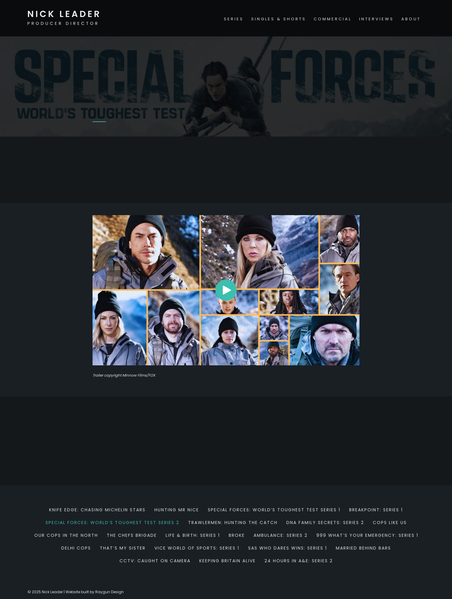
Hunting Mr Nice (176, 510)
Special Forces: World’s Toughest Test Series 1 (274, 510)
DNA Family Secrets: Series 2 (325, 522)
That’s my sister (123, 548)
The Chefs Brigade (132, 535)
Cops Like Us (390, 522)
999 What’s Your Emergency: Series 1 (367, 535)
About (411, 19)
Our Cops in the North (66, 535)
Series (234, 19)
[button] (226, 290)
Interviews (376, 19)
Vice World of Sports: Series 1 (196, 548)
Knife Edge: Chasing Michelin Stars (97, 510)
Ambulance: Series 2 (281, 535)
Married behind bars (363, 548)
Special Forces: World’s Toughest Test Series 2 (112, 522)
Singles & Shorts (278, 19)
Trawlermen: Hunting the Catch (233, 522)
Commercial (333, 19)
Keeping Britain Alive (227, 561)
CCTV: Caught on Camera (155, 561)
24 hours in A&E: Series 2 (299, 561)
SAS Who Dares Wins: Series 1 (287, 548)
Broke (237, 535)
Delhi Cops (76, 548)
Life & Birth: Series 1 (193, 535)
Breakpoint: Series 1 (376, 510)
